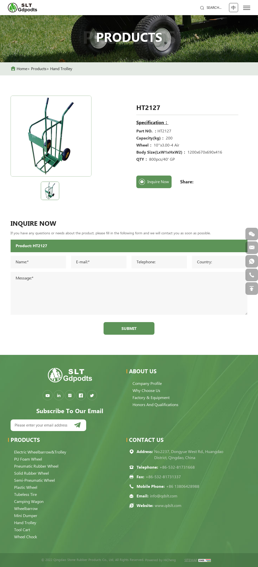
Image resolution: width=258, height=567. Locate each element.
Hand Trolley (61, 68)
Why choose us (146, 390)
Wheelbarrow (26, 508)
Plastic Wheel (25, 487)
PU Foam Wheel (28, 459)
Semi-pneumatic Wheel (34, 480)
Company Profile (147, 383)
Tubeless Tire (25, 494)
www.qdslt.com (168, 505)
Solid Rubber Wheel (31, 473)
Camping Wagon (29, 501)
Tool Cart (22, 529)
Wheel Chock (25, 536)
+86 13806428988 (182, 486)
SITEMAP (190, 560)
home (22, 68)
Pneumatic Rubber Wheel (36, 466)
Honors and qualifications (155, 404)
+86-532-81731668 (177, 467)
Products (38, 68)
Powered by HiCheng (160, 560)
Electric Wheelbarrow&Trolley (40, 452)
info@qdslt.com (163, 496)
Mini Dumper (25, 515)
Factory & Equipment (151, 397)
